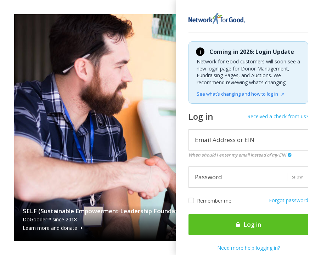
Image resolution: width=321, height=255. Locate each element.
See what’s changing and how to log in (240, 94)
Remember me (209, 200)
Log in (248, 224)
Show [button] (297, 177)
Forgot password (288, 200)
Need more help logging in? (248, 247)
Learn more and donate (53, 228)
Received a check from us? (277, 116)
